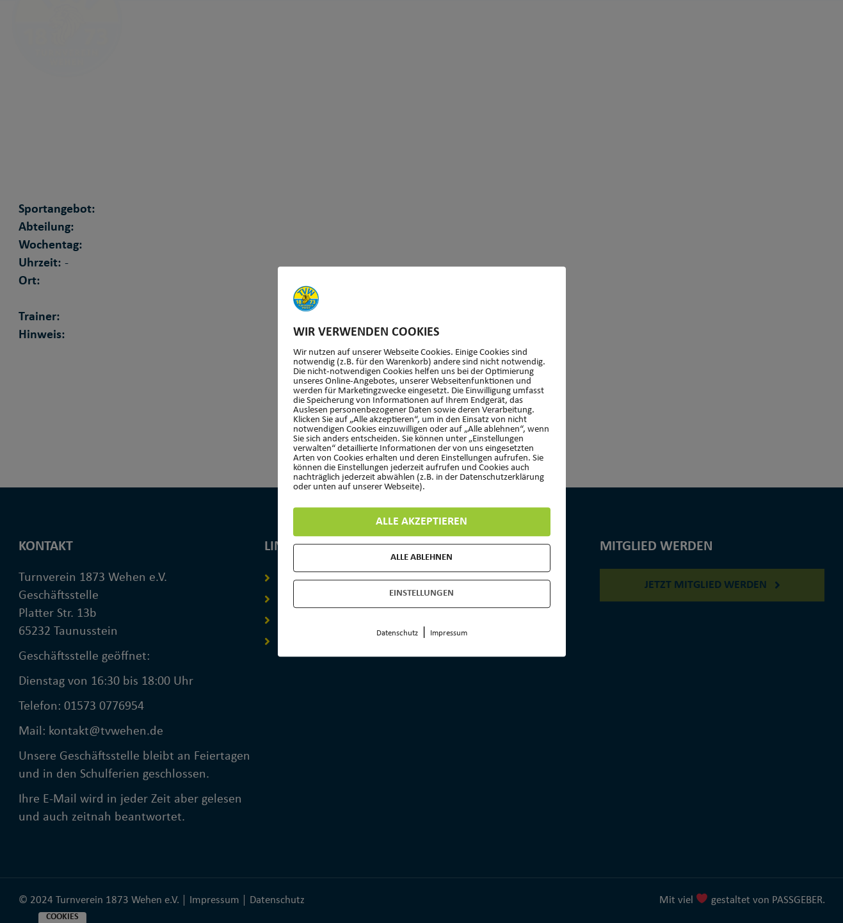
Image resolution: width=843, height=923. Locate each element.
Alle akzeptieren (421, 522)
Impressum (448, 633)
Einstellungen (421, 593)
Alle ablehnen (421, 557)
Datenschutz (397, 633)
